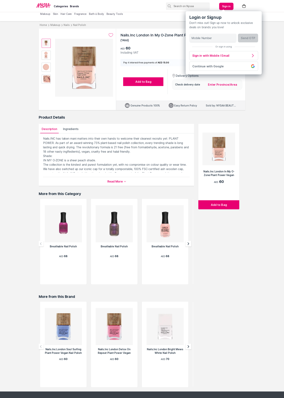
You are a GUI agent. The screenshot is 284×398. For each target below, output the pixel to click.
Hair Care (66, 13)
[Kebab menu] (226, 6)
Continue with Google (223, 66)
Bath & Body (96, 13)
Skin (55, 13)
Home (43, 24)
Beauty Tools (114, 13)
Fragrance (80, 13)
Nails (67, 24)
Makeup (45, 13)
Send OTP (248, 38)
